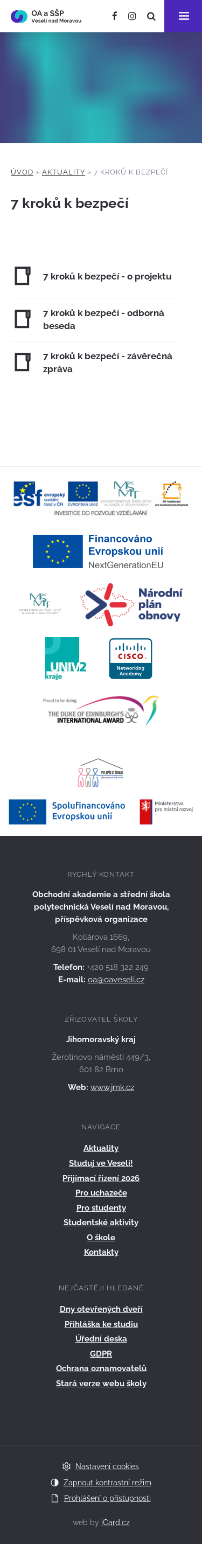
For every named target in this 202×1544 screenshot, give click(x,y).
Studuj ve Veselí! (101, 1163)
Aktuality (63, 172)
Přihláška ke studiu (101, 1324)
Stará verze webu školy (101, 1383)
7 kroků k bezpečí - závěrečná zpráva (107, 362)
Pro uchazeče (101, 1193)
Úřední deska (101, 1339)
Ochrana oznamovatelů (101, 1368)
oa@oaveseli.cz (116, 979)
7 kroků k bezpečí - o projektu (107, 276)
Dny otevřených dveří (101, 1309)
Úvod (22, 172)
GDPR (101, 1354)
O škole (101, 1237)
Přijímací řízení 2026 (101, 1178)
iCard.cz (115, 1522)
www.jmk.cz (112, 1087)
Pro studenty (101, 1208)
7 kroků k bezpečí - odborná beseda (103, 319)
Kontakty (101, 1252)
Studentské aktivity (101, 1222)
